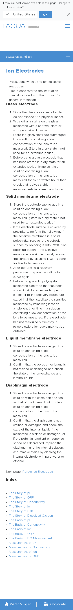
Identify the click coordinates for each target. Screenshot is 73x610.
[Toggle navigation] (67, 26)
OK (45, 14)
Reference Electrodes (38, 472)
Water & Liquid (18, 604)
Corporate (58, 604)
